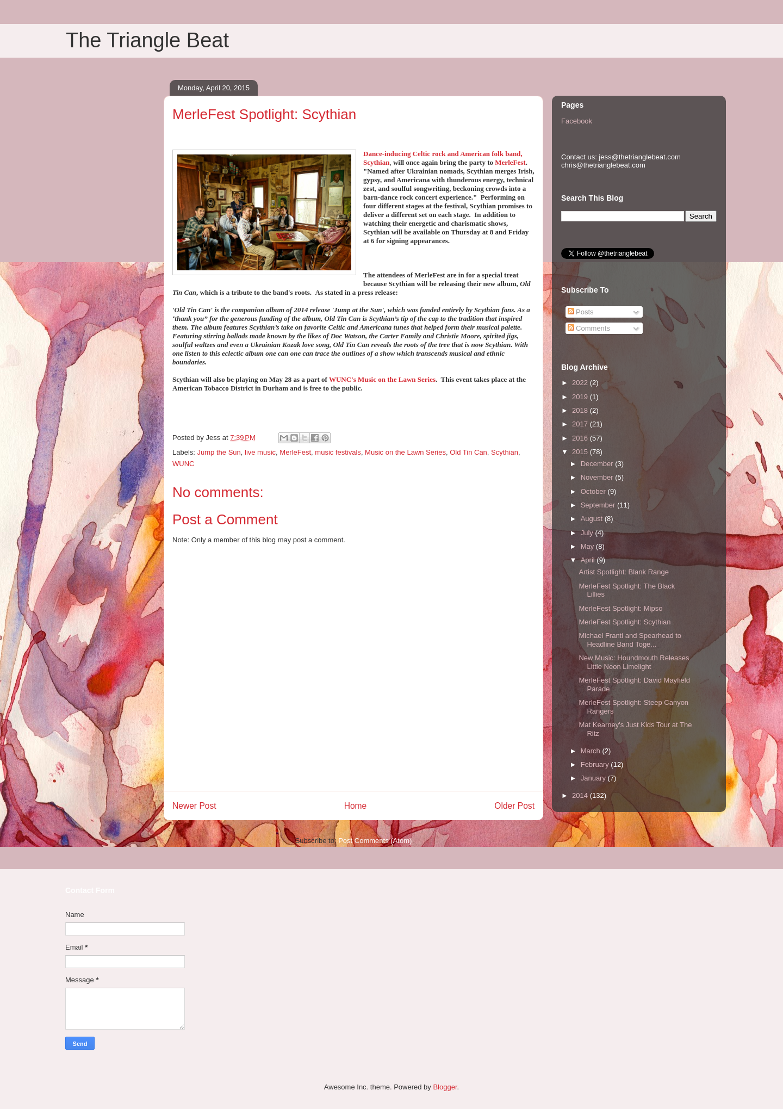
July (588, 533)
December (598, 464)
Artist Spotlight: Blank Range (623, 572)
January (594, 778)
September (599, 505)
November (598, 477)
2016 (581, 438)
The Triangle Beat (147, 40)
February (596, 764)
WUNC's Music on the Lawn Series (382, 379)
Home (355, 805)
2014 (581, 795)
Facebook (576, 121)
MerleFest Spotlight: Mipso (620, 608)
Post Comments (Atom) (375, 841)
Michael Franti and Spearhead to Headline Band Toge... (630, 639)
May (588, 546)
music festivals (338, 452)
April (589, 560)
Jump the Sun (219, 452)
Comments (589, 328)
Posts (581, 312)
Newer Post (194, 805)
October (594, 491)
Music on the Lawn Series (405, 452)
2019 (581, 397)
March (591, 751)
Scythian (504, 452)
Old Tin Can (468, 452)
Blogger (445, 1087)
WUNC (183, 464)
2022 (581, 383)
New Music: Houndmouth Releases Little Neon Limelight (634, 662)
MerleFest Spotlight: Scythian (624, 622)
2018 (581, 410)
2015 (581, 452)
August (593, 519)
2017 (581, 424)
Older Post (514, 805)
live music (260, 452)
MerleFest (510, 162)
